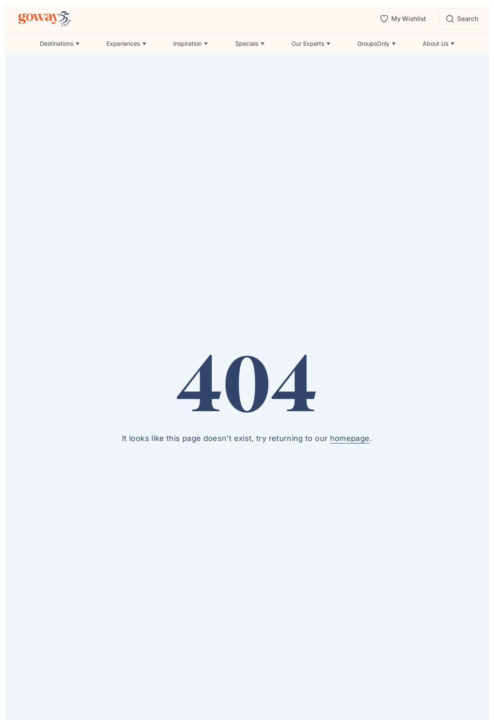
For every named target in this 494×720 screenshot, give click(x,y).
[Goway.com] (44, 18)
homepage (350, 438)
